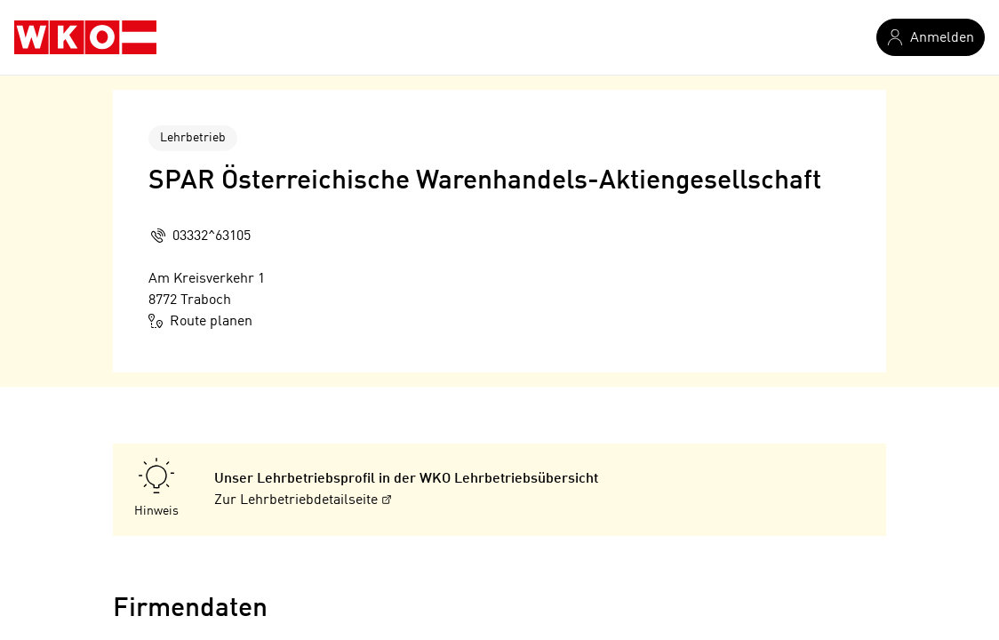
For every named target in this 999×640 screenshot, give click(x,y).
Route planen (200, 321)
